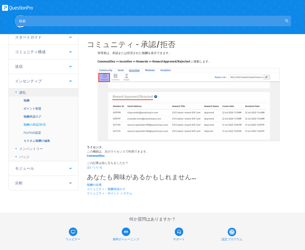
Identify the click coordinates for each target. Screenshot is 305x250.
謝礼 (20, 92)
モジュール (43, 168)
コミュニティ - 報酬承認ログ (106, 189)
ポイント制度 (32, 108)
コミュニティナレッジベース (131, 26)
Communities (96, 156)
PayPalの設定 (32, 133)
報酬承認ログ (32, 116)
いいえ (98, 167)
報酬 (26, 100)
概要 (100, 26)
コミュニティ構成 (43, 52)
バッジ (21, 156)
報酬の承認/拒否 (35, 124)
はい (90, 167)
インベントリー (28, 148)
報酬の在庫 (94, 185)
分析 (43, 183)
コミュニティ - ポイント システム (109, 193)
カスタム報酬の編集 (37, 141)
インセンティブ (43, 81)
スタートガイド (43, 37)
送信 (43, 66)
